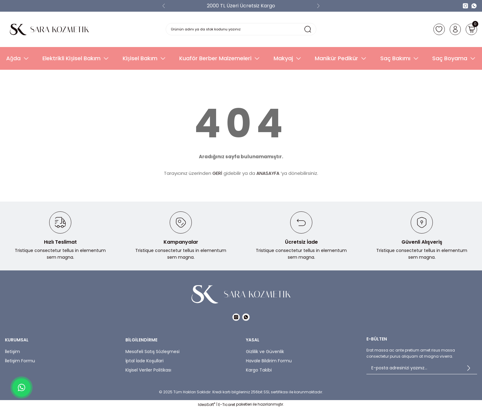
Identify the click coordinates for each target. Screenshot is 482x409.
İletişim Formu (20, 361)
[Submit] (468, 368)
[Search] (241, 29)
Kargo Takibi (259, 370)
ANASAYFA (267, 173)
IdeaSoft (206, 404)
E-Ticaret (226, 404)
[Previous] (164, 6)
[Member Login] (454, 29)
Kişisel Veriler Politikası (148, 370)
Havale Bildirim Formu (269, 361)
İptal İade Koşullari (144, 361)
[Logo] (49, 29)
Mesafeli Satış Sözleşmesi (152, 351)
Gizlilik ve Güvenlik (265, 351)
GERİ (217, 173)
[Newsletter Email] (421, 368)
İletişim (12, 351)
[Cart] (471, 29)
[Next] (318, 6)
